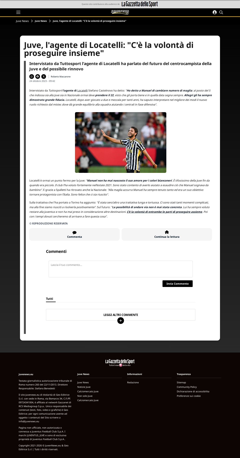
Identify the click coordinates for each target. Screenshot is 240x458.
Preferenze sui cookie (189, 395)
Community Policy (187, 386)
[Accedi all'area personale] (215, 12)
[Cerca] (221, 12)
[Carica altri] (120, 320)
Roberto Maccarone (60, 76)
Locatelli (82, 90)
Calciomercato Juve (87, 391)
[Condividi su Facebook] (37, 76)
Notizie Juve (83, 386)
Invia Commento (177, 283)
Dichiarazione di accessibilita (193, 391)
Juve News (22, 21)
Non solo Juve (84, 395)
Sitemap (181, 382)
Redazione (133, 382)
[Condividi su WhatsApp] (31, 76)
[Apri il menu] (18, 12)
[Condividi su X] (43, 76)
